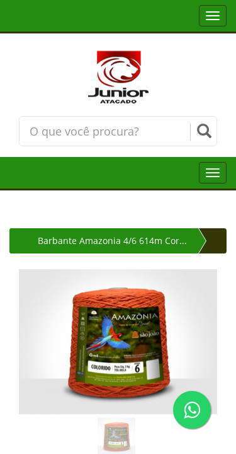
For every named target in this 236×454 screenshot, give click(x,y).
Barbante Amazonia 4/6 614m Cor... (112, 241)
